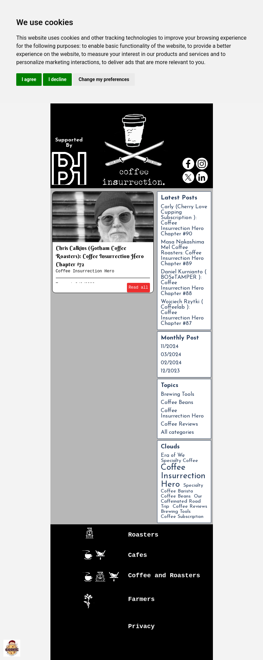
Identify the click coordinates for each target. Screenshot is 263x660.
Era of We (173, 455)
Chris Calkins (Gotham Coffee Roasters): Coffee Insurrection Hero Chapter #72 (100, 256)
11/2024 (169, 346)
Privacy (141, 626)
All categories (177, 432)
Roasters (143, 535)
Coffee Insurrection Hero (85, 271)
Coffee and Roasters (164, 575)
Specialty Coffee (179, 460)
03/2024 (171, 354)
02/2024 (171, 363)
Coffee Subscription (182, 516)
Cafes (137, 555)
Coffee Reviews (179, 424)
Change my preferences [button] (104, 79)
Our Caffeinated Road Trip (181, 501)
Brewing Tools (177, 394)
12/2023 (170, 371)
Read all (138, 287)
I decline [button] (57, 79)
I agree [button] (29, 79)
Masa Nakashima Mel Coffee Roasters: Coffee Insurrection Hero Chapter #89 (182, 253)
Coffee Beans (177, 402)
